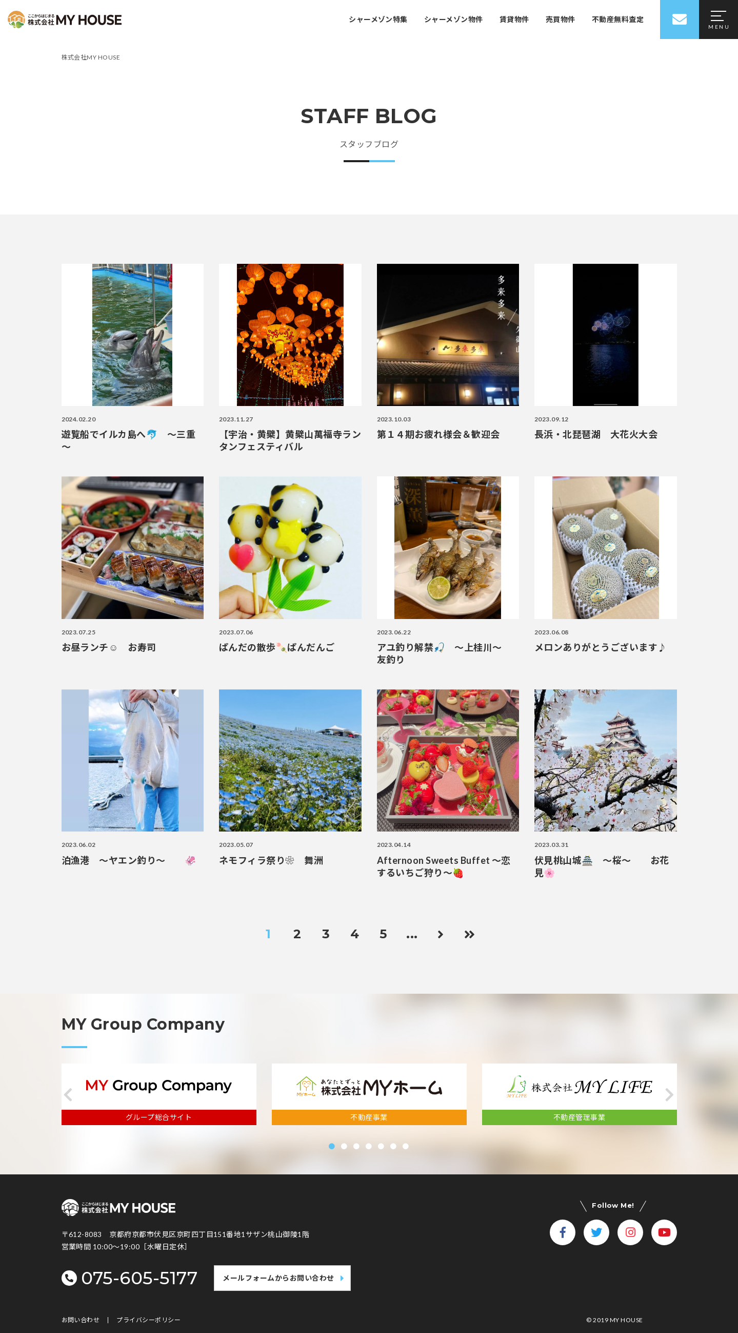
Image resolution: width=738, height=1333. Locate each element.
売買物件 (560, 19)
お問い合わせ (81, 1320)
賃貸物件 (514, 19)
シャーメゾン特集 (378, 19)
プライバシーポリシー (148, 1320)
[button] (68, 1095)
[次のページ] (441, 934)
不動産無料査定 (618, 19)
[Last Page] (470, 934)
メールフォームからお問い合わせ (278, 1277)
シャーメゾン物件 (453, 19)
